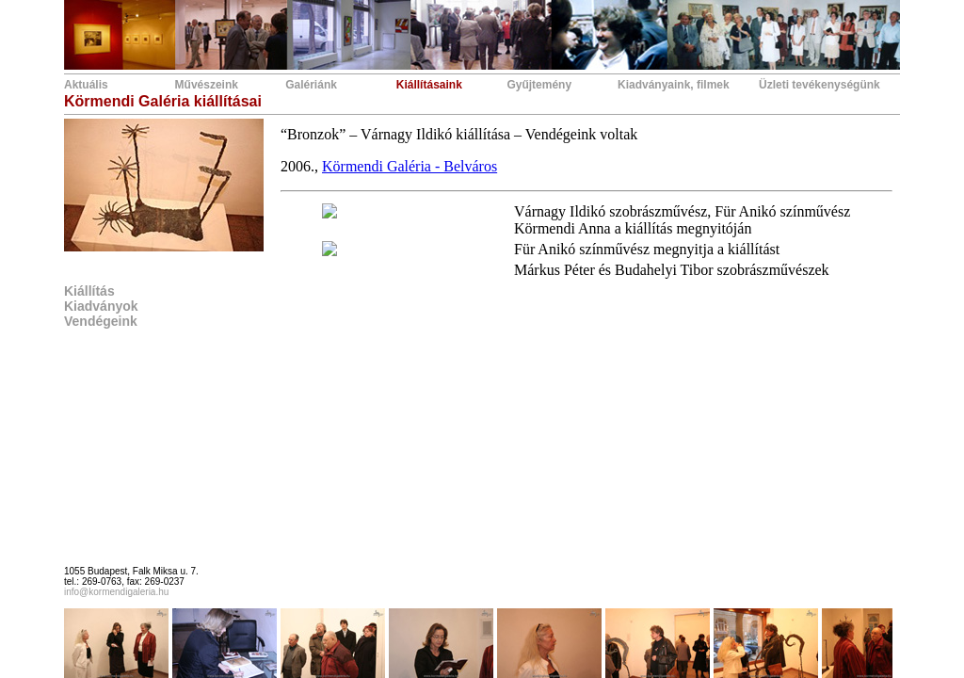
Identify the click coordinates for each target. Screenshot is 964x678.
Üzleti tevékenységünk (819, 84)
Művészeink (206, 84)
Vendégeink (100, 321)
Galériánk (311, 84)
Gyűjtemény (538, 84)
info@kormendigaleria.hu (116, 592)
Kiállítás (89, 291)
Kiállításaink (429, 84)
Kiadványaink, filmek (674, 84)
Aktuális (86, 84)
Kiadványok (101, 306)
